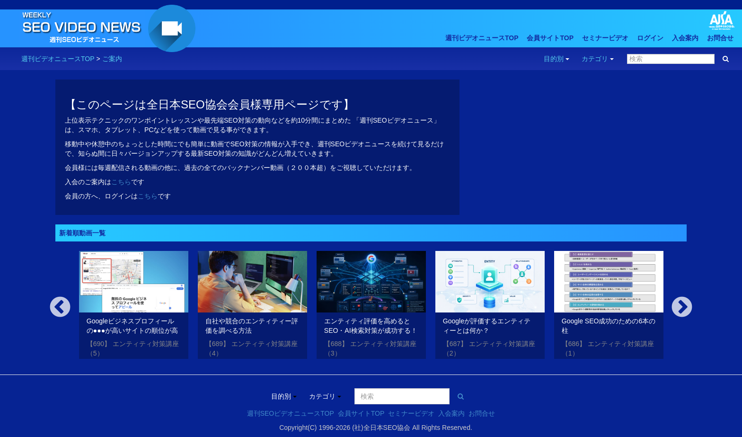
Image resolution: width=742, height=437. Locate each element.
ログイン (650, 38)
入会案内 (685, 38)
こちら (121, 182)
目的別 (556, 58)
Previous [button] (60, 308)
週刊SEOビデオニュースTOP (290, 413)
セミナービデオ (605, 38)
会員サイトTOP (550, 38)
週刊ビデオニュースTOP (482, 38)
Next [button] (682, 308)
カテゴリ (598, 58)
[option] (133, 306)
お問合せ (720, 38)
